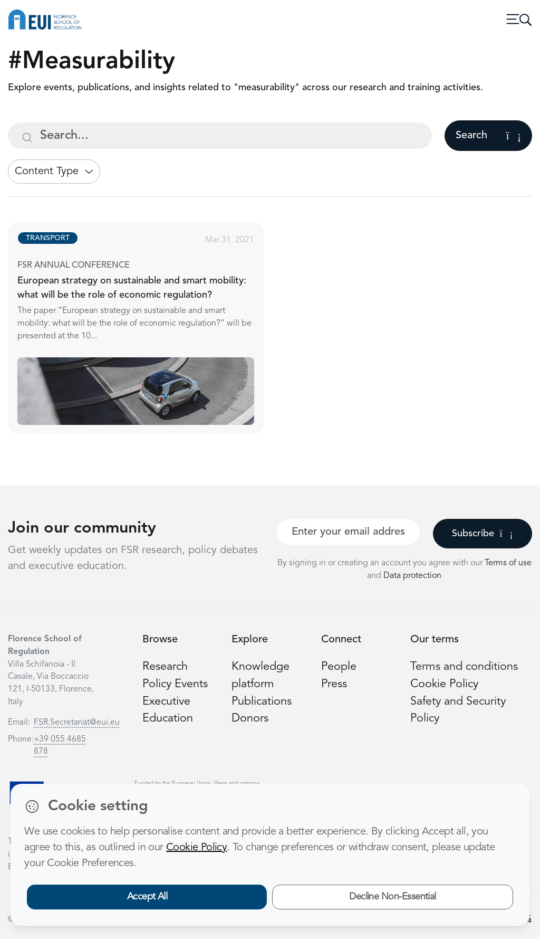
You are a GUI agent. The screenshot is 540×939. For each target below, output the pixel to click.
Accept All (147, 897)
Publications (262, 701)
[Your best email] (348, 532)
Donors (250, 718)
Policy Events (175, 684)
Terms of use (508, 563)
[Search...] (220, 135)
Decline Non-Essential (392, 897)
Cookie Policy (444, 684)
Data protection (412, 576)
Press (334, 684)
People (338, 666)
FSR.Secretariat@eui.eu (77, 722)
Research (165, 666)
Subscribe (482, 533)
